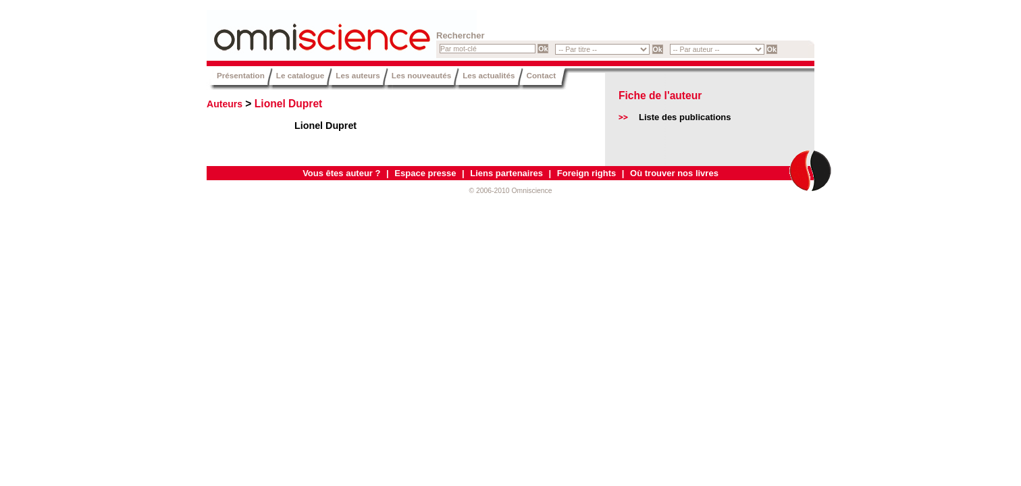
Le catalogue (300, 75)
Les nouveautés (421, 75)
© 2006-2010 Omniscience (510, 190)
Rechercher (460, 35)
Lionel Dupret (289, 103)
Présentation (241, 75)
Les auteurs (358, 75)
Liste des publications (685, 117)
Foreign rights (586, 173)
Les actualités (489, 75)
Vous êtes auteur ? (341, 173)
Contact (541, 75)
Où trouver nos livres (674, 173)
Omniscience (288, 30)
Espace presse (425, 173)
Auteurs (224, 104)
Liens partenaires (506, 173)
